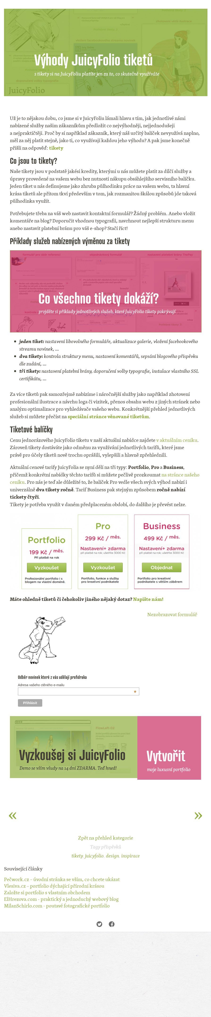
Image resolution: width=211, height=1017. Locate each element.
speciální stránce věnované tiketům (108, 416)
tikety (56, 148)
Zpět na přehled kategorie (105, 837)
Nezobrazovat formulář (172, 614)
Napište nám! (148, 599)
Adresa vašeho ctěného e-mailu (77, 685)
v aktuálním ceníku (176, 440)
